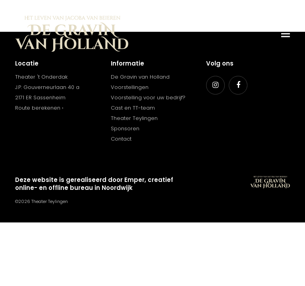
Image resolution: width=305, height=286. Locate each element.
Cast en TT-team (133, 108)
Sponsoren (125, 128)
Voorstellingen (130, 87)
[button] (285, 34)
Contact (121, 139)
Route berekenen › (39, 108)
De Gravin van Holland (140, 77)
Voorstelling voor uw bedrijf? (148, 97)
